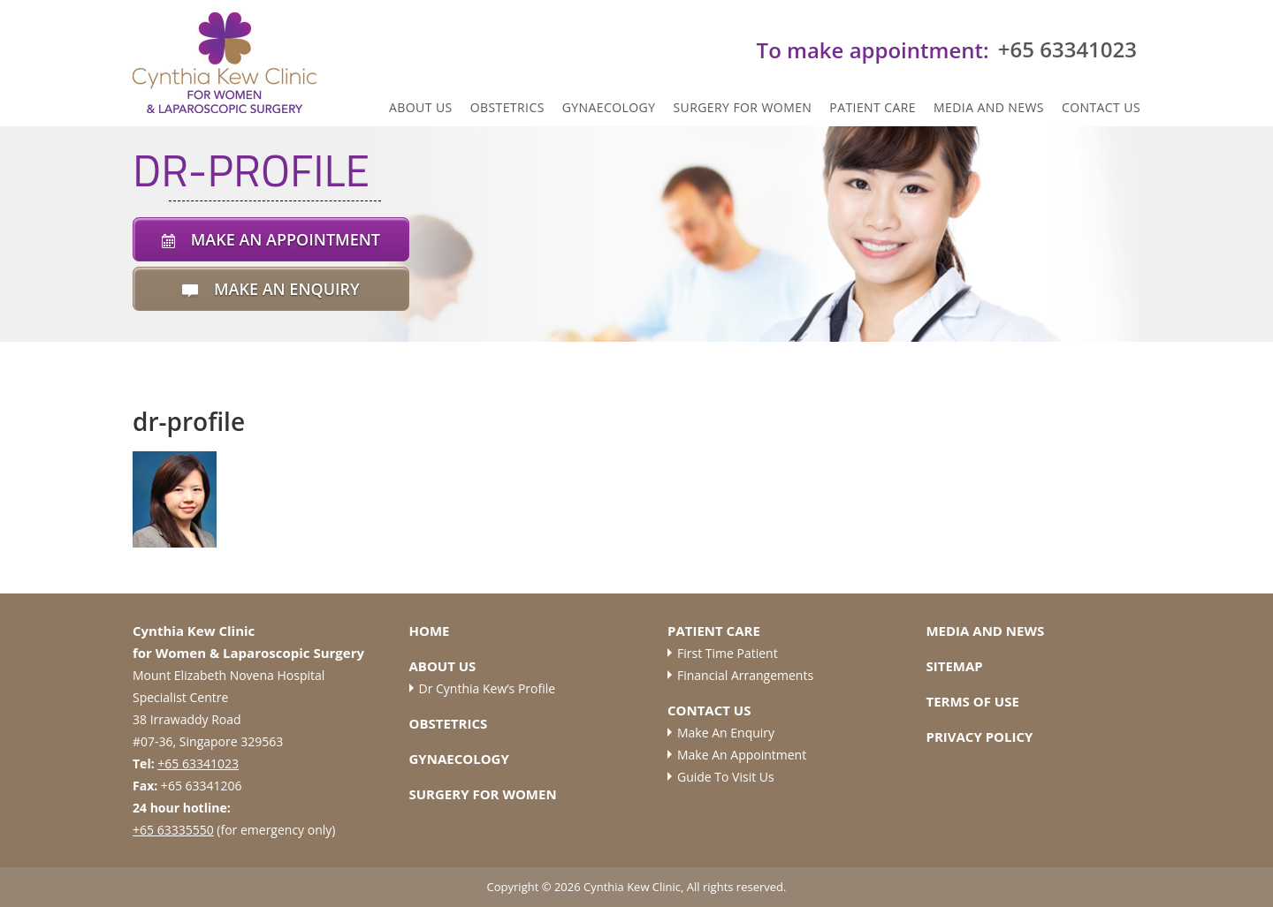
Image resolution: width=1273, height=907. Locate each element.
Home (429, 630)
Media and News (989, 107)
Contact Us (1101, 107)
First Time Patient (727, 653)
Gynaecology (609, 107)
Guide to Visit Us (725, 776)
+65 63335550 (173, 829)
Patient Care (872, 107)
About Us (442, 666)
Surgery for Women (742, 107)
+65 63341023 (198, 763)
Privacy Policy (979, 736)
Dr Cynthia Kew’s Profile (487, 688)
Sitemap (954, 666)
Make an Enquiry (725, 732)
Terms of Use (972, 701)
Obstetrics (507, 107)
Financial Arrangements (745, 675)
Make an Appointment (741, 754)
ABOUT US (421, 107)
